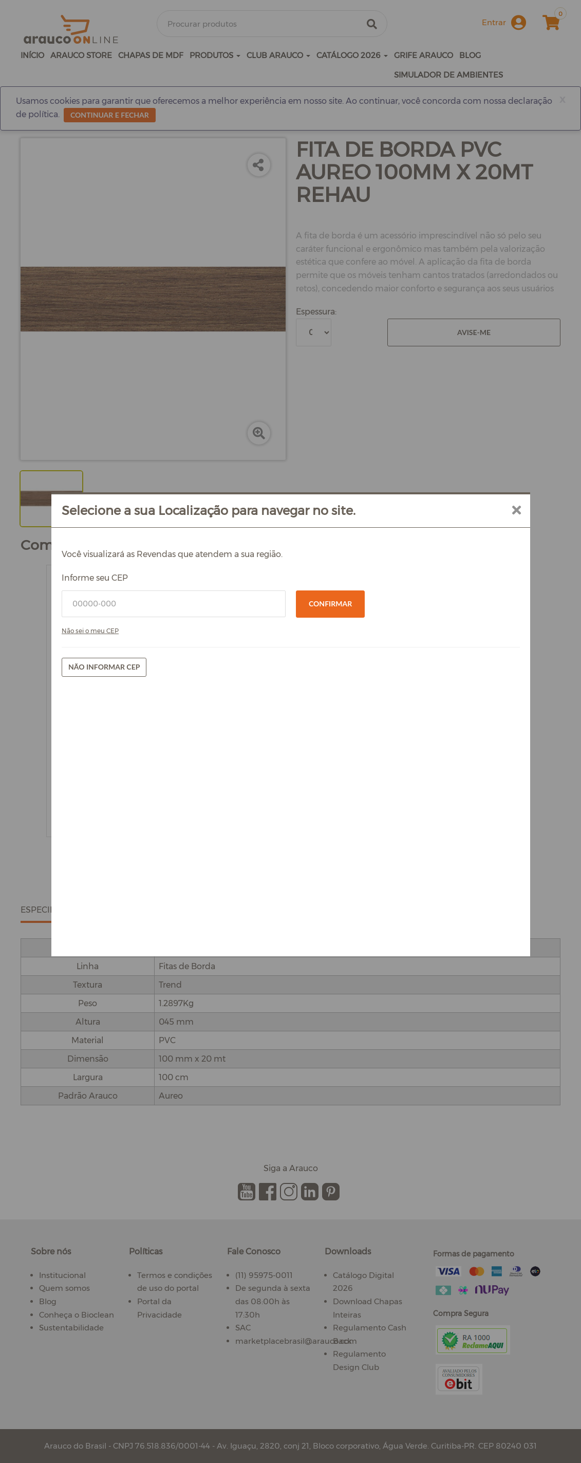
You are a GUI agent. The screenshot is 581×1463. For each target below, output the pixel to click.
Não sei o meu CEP (156, 765)
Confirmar (330, 738)
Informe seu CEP (161, 712)
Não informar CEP (171, 801)
